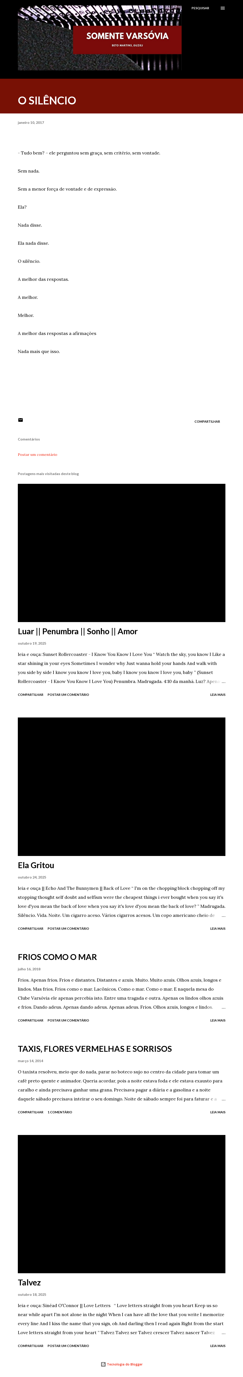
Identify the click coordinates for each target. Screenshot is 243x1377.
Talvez (29, 1282)
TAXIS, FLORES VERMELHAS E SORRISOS (95, 1049)
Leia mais (217, 695)
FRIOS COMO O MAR (57, 957)
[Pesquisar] (200, 8)
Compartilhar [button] (207, 421)
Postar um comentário (37, 454)
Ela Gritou (36, 865)
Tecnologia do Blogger (122, 1364)
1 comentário (60, 1112)
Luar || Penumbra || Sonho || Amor (78, 631)
